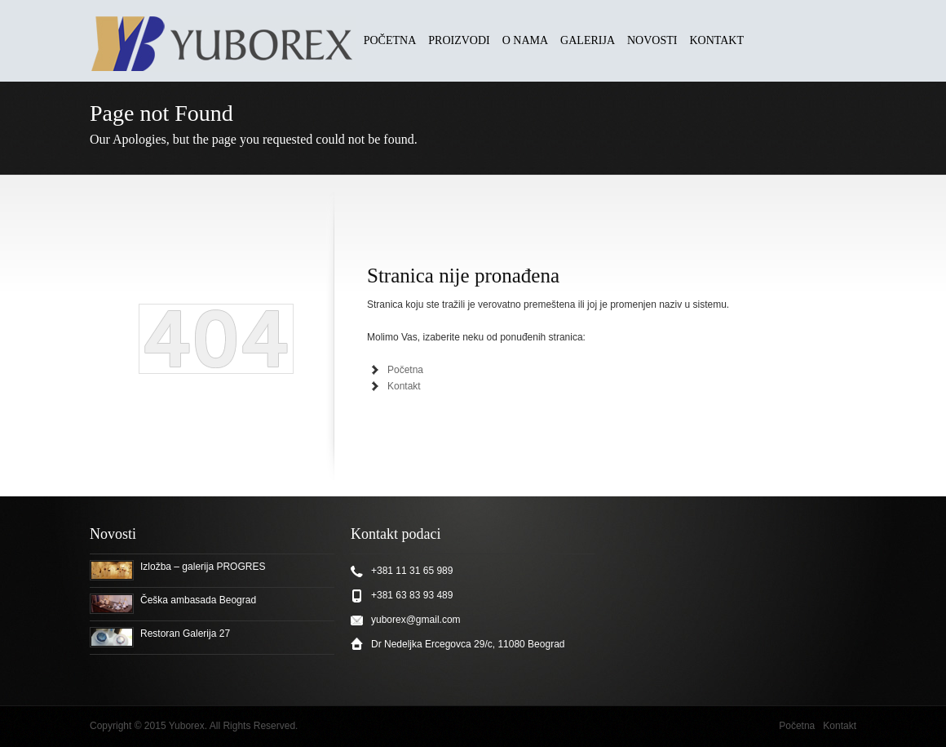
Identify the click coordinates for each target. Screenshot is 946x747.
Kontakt (404, 386)
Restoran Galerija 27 (185, 633)
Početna (405, 370)
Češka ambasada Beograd (198, 600)
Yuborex (187, 725)
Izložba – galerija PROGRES (202, 566)
